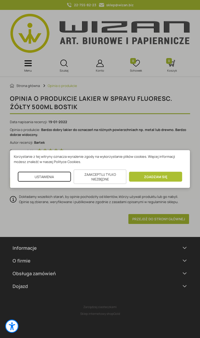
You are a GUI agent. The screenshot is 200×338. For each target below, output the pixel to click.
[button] (11, 326)
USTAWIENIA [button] (44, 176)
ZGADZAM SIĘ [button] (155, 176)
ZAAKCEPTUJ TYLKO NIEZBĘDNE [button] (100, 176)
